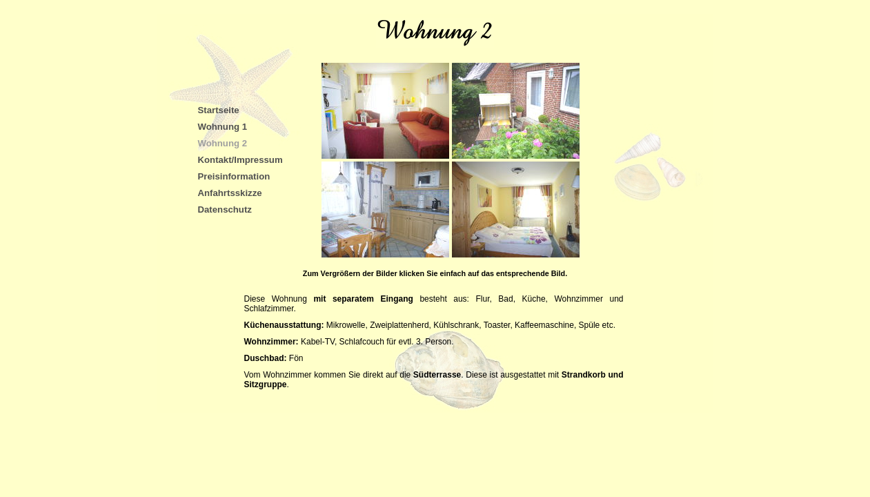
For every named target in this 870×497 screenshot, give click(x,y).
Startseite (218, 110)
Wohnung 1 (223, 126)
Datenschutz (225, 209)
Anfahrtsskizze (230, 192)
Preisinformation (234, 176)
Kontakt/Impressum (240, 159)
